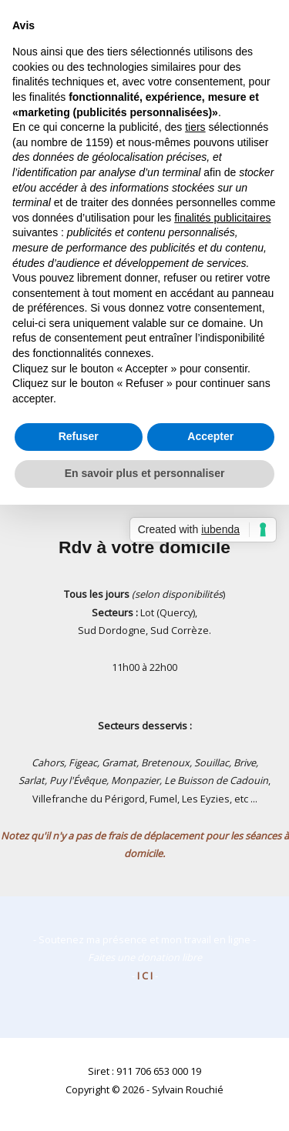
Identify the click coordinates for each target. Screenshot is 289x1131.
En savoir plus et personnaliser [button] (145, 473)
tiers (195, 127)
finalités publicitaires (222, 218)
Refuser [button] (79, 436)
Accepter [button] (210, 436)
